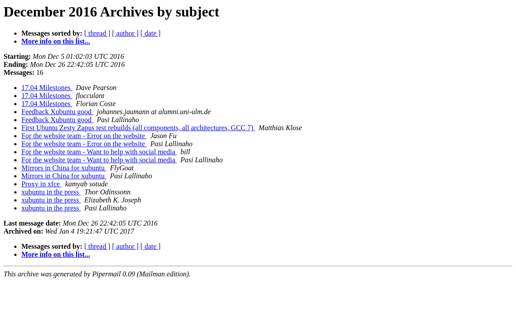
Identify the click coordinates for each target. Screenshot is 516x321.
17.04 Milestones (46, 87)
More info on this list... (55, 41)
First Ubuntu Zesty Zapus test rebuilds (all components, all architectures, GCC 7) (138, 128)
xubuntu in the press (51, 192)
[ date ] (150, 33)
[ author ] (125, 33)
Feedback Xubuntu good (57, 111)
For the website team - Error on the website (84, 136)
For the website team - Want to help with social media (99, 152)
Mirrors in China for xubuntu (63, 168)
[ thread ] (97, 33)
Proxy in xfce (41, 184)
